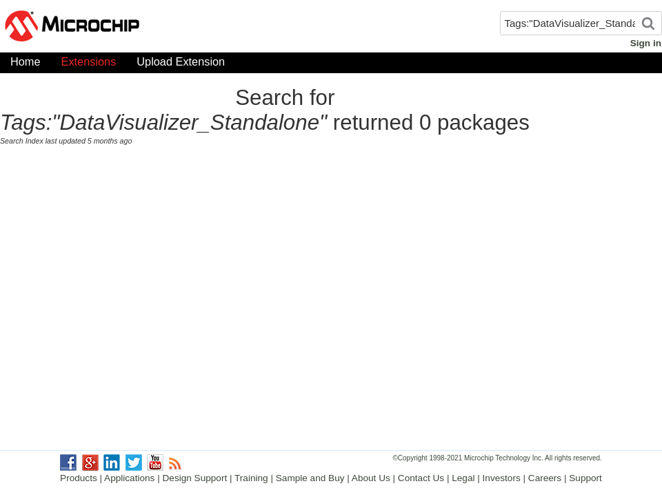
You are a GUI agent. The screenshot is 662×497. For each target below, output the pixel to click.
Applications (129, 478)
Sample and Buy (310, 478)
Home (25, 64)
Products (78, 478)
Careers (544, 478)
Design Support (195, 478)
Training (251, 478)
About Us (371, 478)
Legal (463, 478)
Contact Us (421, 478)
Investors (502, 478)
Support (585, 478)
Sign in (645, 43)
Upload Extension (181, 64)
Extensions (89, 64)
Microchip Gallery (138, 27)
